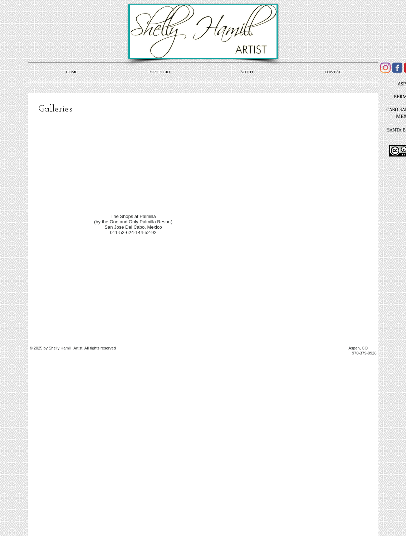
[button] (132, 154)
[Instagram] (385, 68)
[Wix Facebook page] (397, 68)
